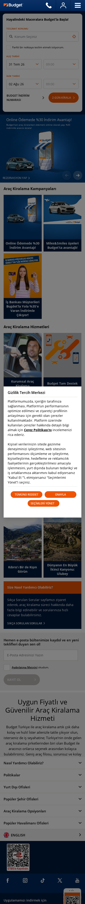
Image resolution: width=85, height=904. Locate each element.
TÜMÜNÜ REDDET (26, 494)
